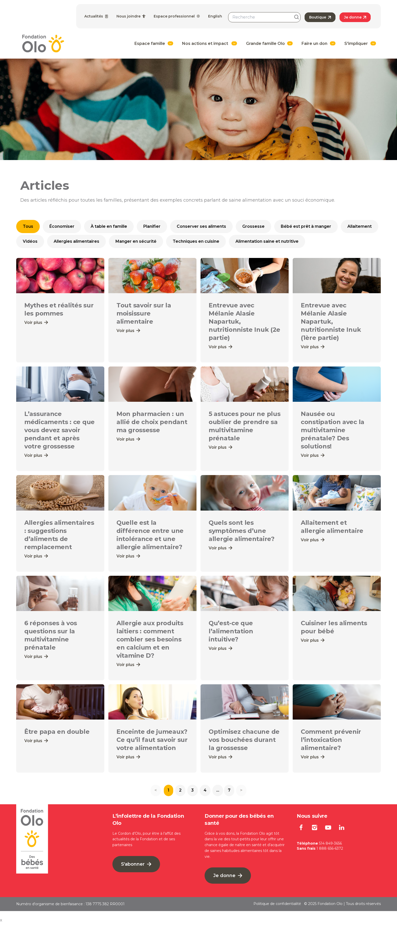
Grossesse (253, 226)
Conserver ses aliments (201, 226)
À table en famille (109, 226)
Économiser (61, 226)
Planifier (152, 226)
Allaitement (359, 226)
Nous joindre (131, 16)
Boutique (320, 17)
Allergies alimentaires (76, 241)
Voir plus (36, 322)
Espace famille (149, 43)
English (215, 16)
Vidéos (30, 241)
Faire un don (314, 43)
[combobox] (264, 17)
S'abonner (136, 866)
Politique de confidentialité (277, 905)
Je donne (355, 17)
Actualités (96, 16)
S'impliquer (356, 43)
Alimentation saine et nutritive (267, 241)
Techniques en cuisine (196, 241)
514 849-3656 (330, 845)
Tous (28, 226)
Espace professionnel (177, 16)
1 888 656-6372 (329, 850)
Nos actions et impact (205, 43)
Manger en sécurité (135, 241)
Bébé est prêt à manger (306, 226)
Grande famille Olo (265, 43)
